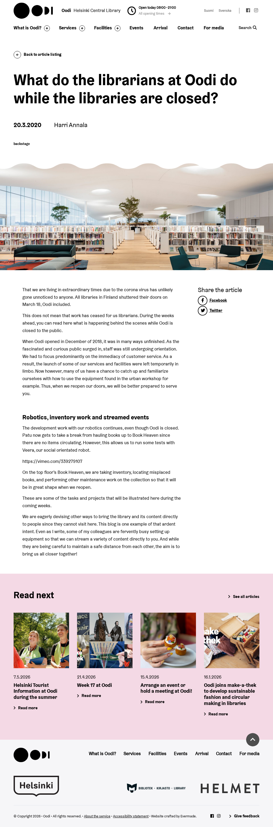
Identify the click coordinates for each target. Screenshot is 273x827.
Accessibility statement (130, 816)
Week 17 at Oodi (94, 685)
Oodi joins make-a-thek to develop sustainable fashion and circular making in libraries (230, 694)
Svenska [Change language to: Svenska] (225, 10)
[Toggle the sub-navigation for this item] (45, 28)
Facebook (212, 300)
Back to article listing (37, 54)
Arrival (160, 28)
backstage (22, 143)
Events (136, 28)
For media (214, 28)
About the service (97, 816)
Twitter (210, 310)
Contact (186, 28)
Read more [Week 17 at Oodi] (91, 695)
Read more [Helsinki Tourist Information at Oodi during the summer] (28, 707)
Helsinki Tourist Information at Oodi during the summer (35, 691)
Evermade (188, 816)
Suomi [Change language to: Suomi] (209, 10)
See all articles (246, 596)
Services (68, 28)
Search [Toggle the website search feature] (248, 27)
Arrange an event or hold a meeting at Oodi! (166, 688)
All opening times (155, 13)
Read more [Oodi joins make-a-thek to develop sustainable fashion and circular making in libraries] (218, 713)
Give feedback (246, 815)
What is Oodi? (27, 28)
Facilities (103, 28)
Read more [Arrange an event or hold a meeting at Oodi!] (154, 701)
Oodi (34, 11)
